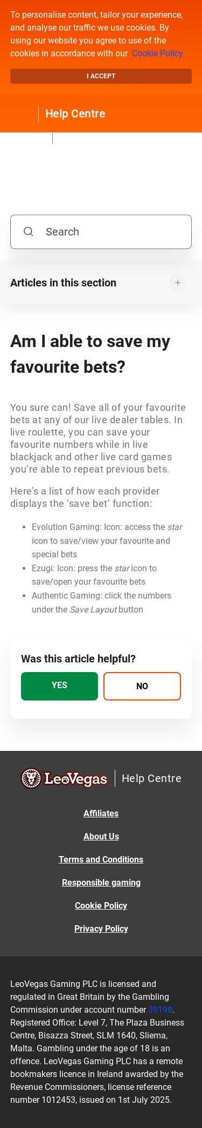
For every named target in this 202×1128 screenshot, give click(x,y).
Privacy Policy (101, 929)
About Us (101, 836)
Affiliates (101, 813)
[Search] (101, 232)
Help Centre (75, 113)
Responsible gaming (101, 883)
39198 (160, 1010)
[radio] (60, 686)
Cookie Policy (157, 53)
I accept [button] (101, 76)
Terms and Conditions (101, 859)
